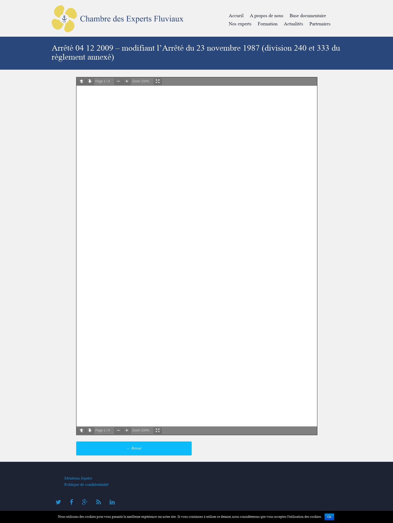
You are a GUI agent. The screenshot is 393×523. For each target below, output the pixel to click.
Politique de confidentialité (86, 484)
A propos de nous (266, 15)
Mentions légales (78, 478)
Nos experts (240, 23)
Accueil (236, 15)
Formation (268, 23)
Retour (134, 448)
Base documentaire (308, 15)
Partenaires (320, 23)
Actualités (293, 23)
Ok (329, 517)
